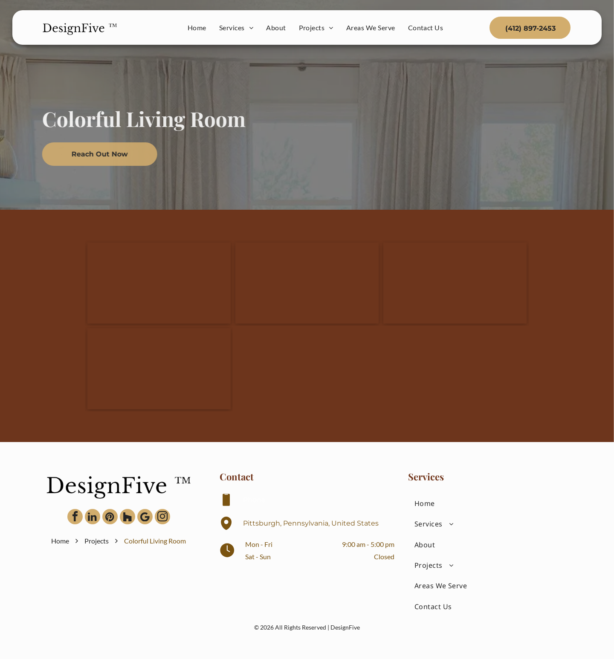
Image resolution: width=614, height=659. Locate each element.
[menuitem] (197, 27)
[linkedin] (92, 517)
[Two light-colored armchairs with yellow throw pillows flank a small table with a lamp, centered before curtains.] (159, 283)
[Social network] (127, 517)
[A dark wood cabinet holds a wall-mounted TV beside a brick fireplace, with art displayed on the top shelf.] (307, 283)
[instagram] (162, 517)
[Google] (145, 517)
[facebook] (75, 517)
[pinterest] (110, 517)
